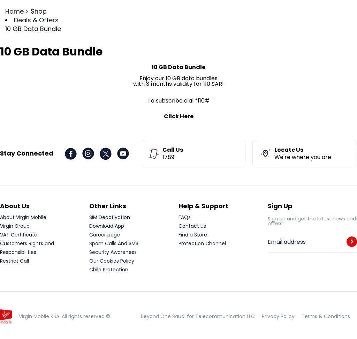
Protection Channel (202, 243)
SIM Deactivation (109, 217)
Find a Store (192, 234)
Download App (106, 226)
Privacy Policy (278, 316)
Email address (287, 242)
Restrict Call (14, 260)
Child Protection (108, 269)
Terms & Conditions (326, 316)
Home (14, 11)
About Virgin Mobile (23, 217)
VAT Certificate (18, 234)
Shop (39, 11)
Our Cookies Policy (111, 260)
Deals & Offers (36, 20)
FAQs (184, 217)
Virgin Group (15, 226)
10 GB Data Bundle (33, 28)
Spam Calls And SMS (113, 243)
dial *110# (197, 101)
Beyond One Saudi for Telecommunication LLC (198, 316)
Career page (104, 234)
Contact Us (192, 226)
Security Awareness (113, 252)
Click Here (178, 116)
